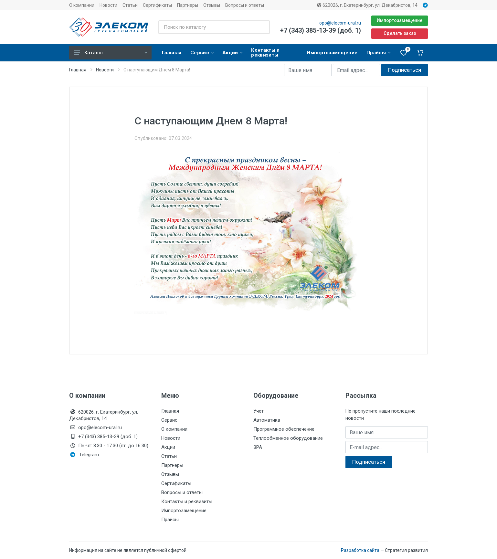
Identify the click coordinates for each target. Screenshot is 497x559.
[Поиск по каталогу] (214, 27)
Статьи (130, 5)
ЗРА (257, 447)
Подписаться (404, 70)
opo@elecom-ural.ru (340, 23)
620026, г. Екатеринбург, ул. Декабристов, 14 (367, 5)
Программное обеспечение (283, 429)
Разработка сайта (360, 550)
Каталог (110, 53)
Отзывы (211, 5)
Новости (108, 5)
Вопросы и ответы (244, 5)
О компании (81, 5)
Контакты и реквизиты (186, 501)
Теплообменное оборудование (288, 438)
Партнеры (187, 5)
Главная (77, 69)
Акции (168, 447)
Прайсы (170, 519)
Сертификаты (157, 5)
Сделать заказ (400, 33)
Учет (258, 411)
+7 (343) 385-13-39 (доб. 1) (320, 30)
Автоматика (266, 420)
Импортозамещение (399, 20)
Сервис (169, 420)
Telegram (84, 455)
